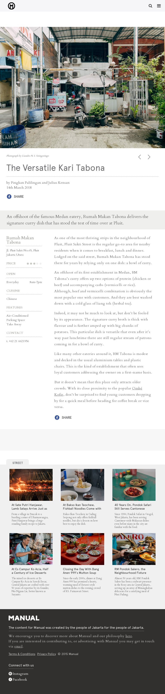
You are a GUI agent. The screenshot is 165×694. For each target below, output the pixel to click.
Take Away (13, 324)
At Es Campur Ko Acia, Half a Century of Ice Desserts (30, 570)
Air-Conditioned (17, 315)
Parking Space (15, 320)
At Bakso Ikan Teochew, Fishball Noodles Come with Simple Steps (82, 508)
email (19, 646)
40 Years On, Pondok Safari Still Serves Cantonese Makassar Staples (133, 508)
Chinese (11, 299)
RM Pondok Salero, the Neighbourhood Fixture (130, 570)
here (129, 635)
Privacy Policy (46, 653)
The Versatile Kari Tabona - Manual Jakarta (8, 6)
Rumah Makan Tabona (20, 240)
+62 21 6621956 (19, 341)
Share (19, 197)
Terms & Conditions (22, 653)
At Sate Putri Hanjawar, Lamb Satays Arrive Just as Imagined (29, 508)
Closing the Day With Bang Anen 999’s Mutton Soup (81, 570)
